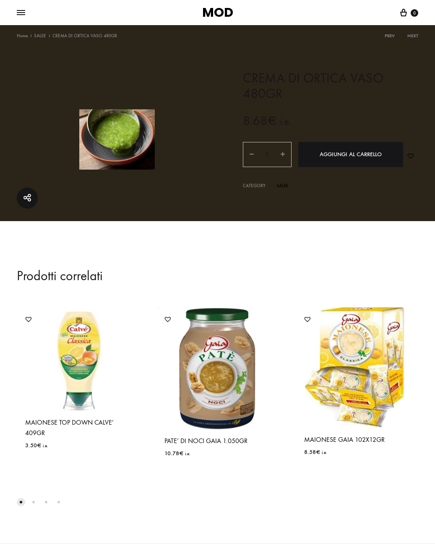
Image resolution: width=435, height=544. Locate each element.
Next (412, 36)
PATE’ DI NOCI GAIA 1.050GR (205, 441)
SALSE (40, 36)
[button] (410, 155)
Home (22, 36)
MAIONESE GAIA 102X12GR (344, 439)
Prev (390, 36)
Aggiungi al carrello (351, 154)
